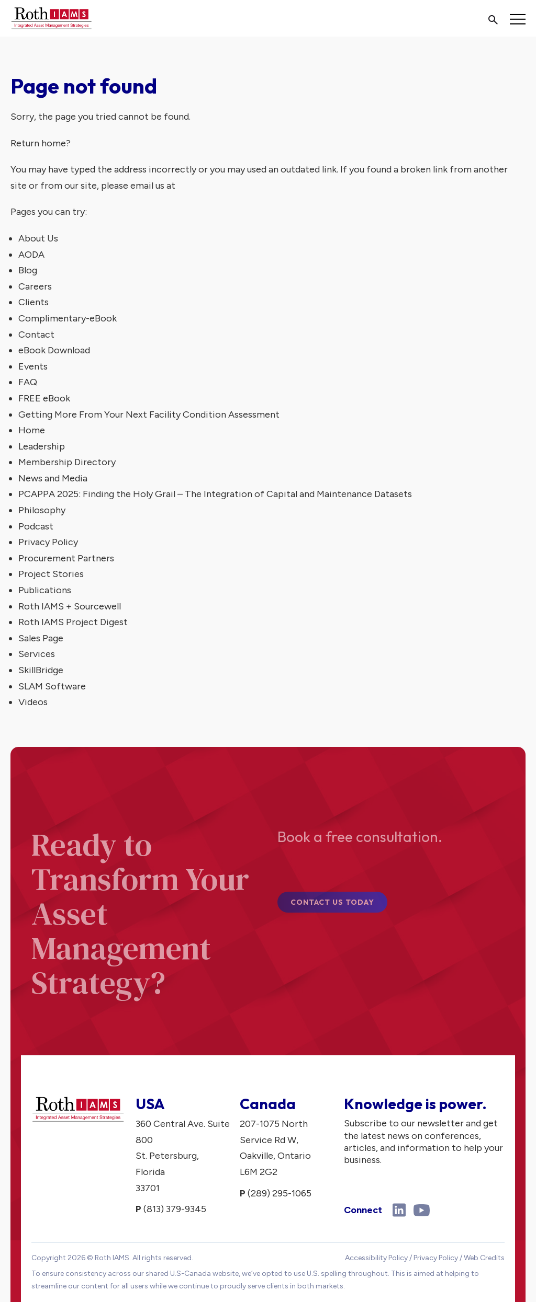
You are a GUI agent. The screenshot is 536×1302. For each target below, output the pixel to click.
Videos (33, 702)
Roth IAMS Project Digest (73, 622)
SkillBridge (40, 670)
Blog (27, 270)
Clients (33, 302)
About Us (38, 238)
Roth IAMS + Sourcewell (69, 606)
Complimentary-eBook (67, 318)
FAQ (27, 382)
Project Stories (51, 574)
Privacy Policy (48, 542)
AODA (31, 254)
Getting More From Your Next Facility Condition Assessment (149, 414)
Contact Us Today (332, 907)
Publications (44, 590)
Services (36, 654)
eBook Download (54, 350)
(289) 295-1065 (279, 1193)
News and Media (52, 478)
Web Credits (484, 1257)
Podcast (35, 526)
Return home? (40, 143)
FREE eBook (44, 398)
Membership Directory (67, 462)
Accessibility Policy (376, 1257)
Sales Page (40, 638)
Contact (36, 334)
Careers (35, 286)
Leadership (41, 446)
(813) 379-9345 (174, 1209)
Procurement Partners (66, 558)
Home (31, 430)
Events (33, 366)
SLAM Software (52, 686)
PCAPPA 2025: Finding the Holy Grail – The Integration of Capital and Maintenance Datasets (215, 494)
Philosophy (41, 510)
